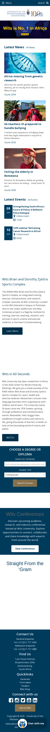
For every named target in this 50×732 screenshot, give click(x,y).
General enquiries (25, 638)
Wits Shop (25, 689)
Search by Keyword (25, 459)
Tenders (25, 685)
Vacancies (25, 679)
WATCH (10, 437)
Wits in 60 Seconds (16, 374)
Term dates (25, 682)
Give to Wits (25, 707)
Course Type (25, 470)
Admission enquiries (25, 645)
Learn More (12, 331)
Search (43, 2)
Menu (8, 2)
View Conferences (25, 548)
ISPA (16, 727)
